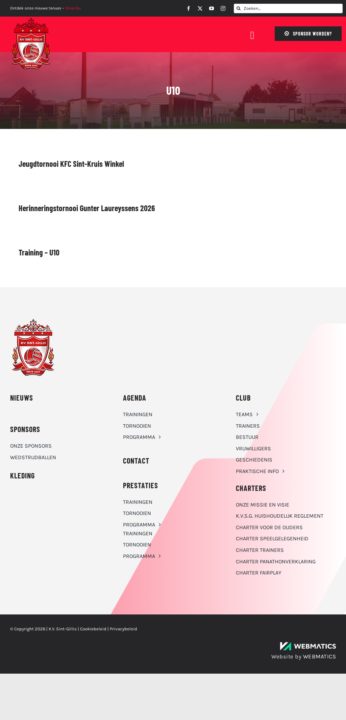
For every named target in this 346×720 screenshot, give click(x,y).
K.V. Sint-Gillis (63, 628)
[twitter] (200, 8)
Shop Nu (73, 8)
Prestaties (140, 485)
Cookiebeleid (93, 628)
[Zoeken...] (288, 8)
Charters (251, 487)
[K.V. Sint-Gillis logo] (31, 19)
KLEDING (22, 475)
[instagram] (223, 8)
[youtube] (211, 8)
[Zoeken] (238, 8)
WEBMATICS (319, 656)
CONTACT (136, 460)
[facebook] (188, 8)
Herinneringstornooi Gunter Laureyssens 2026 (87, 208)
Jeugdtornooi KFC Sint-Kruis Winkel (71, 163)
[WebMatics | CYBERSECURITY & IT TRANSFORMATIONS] (308, 645)
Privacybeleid (123, 628)
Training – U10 (39, 252)
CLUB (243, 397)
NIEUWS (21, 397)
